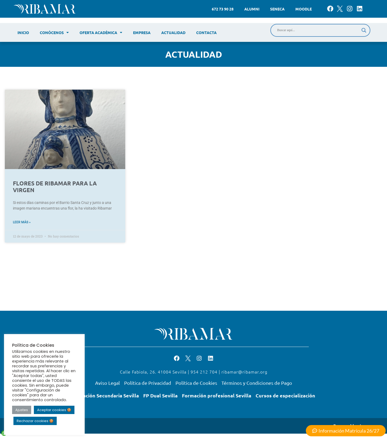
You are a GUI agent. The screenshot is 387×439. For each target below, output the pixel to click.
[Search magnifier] (364, 30)
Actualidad (173, 32)
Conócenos (54, 32)
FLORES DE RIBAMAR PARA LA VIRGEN (55, 186)
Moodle (303, 8)
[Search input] (318, 30)
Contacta (206, 32)
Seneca (277, 8)
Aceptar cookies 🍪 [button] (54, 409)
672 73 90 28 (223, 8)
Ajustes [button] (21, 409)
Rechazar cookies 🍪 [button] (35, 420)
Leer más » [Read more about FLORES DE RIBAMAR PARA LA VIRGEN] (22, 222)
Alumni (251, 8)
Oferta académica (101, 32)
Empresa (141, 32)
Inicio (23, 32)
